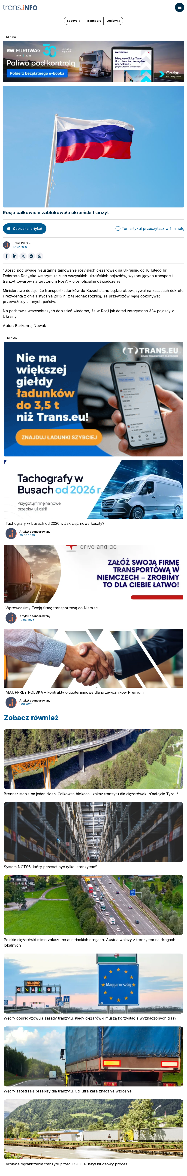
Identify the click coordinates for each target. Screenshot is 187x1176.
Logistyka (113, 20)
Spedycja (73, 20)
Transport (93, 20)
